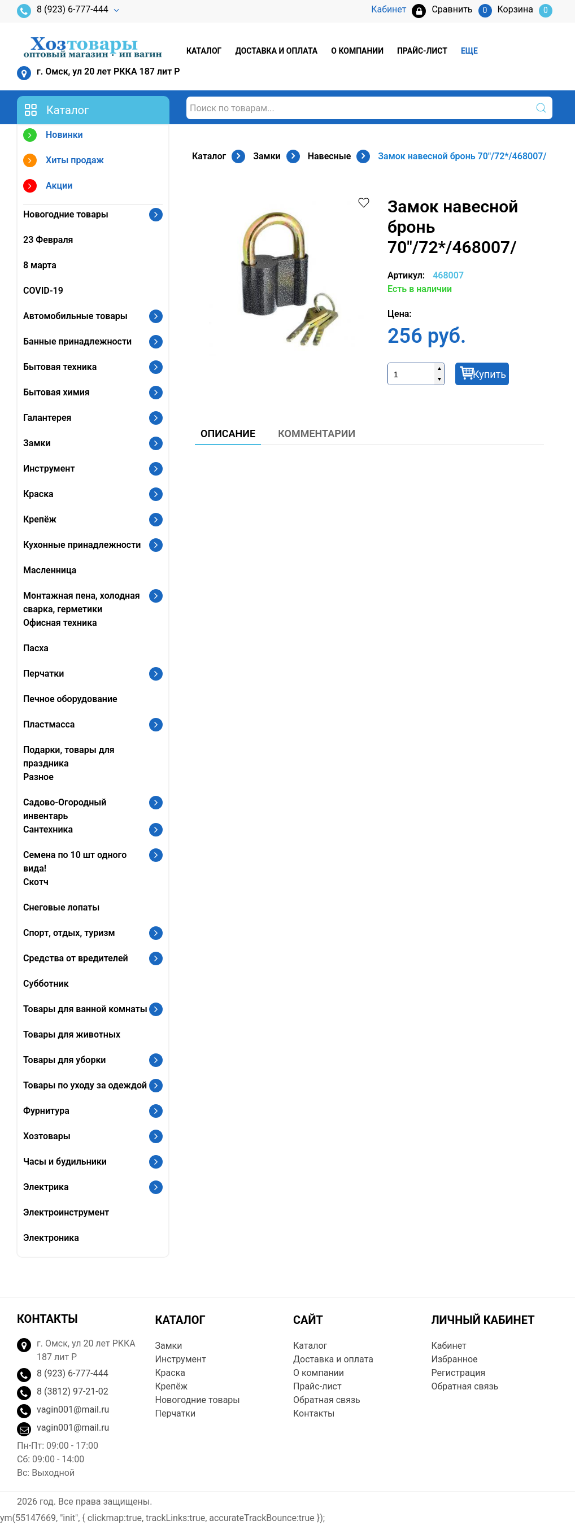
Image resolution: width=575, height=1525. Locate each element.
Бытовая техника (60, 366)
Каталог (203, 50)
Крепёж (39, 519)
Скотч (36, 882)
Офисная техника (60, 622)
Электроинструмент (66, 1212)
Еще (469, 50)
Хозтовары (47, 1136)
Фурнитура (46, 1110)
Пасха (36, 648)
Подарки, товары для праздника (69, 756)
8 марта (39, 265)
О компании (357, 50)
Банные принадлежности (77, 341)
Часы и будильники (65, 1161)
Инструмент (49, 468)
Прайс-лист (422, 50)
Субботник (46, 983)
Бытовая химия (56, 392)
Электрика (46, 1187)
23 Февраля (48, 239)
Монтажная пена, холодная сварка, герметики (81, 602)
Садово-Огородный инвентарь (64, 809)
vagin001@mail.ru (73, 1409)
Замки (37, 443)
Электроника (51, 1237)
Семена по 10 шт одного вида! (75, 861)
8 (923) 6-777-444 (62, 11)
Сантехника (48, 829)
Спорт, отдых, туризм (69, 932)
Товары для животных (71, 1034)
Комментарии (316, 433)
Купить (489, 374)
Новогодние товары (65, 214)
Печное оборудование (70, 699)
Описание (228, 433)
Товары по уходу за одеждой (85, 1085)
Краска (38, 494)
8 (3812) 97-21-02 (72, 1391)
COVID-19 (43, 290)
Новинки (53, 136)
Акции (47, 187)
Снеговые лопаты (61, 907)
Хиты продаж (63, 162)
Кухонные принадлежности (82, 544)
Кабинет (449, 1345)
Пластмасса (49, 724)
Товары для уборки (64, 1060)
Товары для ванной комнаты (85, 1009)
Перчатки (43, 673)
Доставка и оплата (276, 50)
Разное (38, 777)
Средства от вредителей (75, 958)
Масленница (49, 570)
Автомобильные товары (75, 316)
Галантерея (47, 417)
